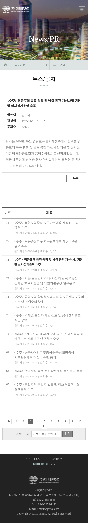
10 (79, 421)
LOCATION (54, 458)
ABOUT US (32, 458)
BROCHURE (43, 464)
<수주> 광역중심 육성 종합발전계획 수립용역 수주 (48, 371)
